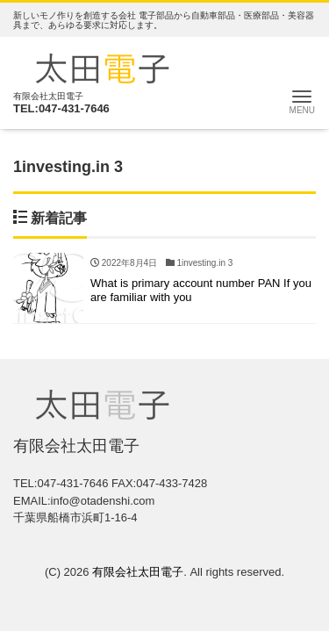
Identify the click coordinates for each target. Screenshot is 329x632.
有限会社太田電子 (137, 571)
